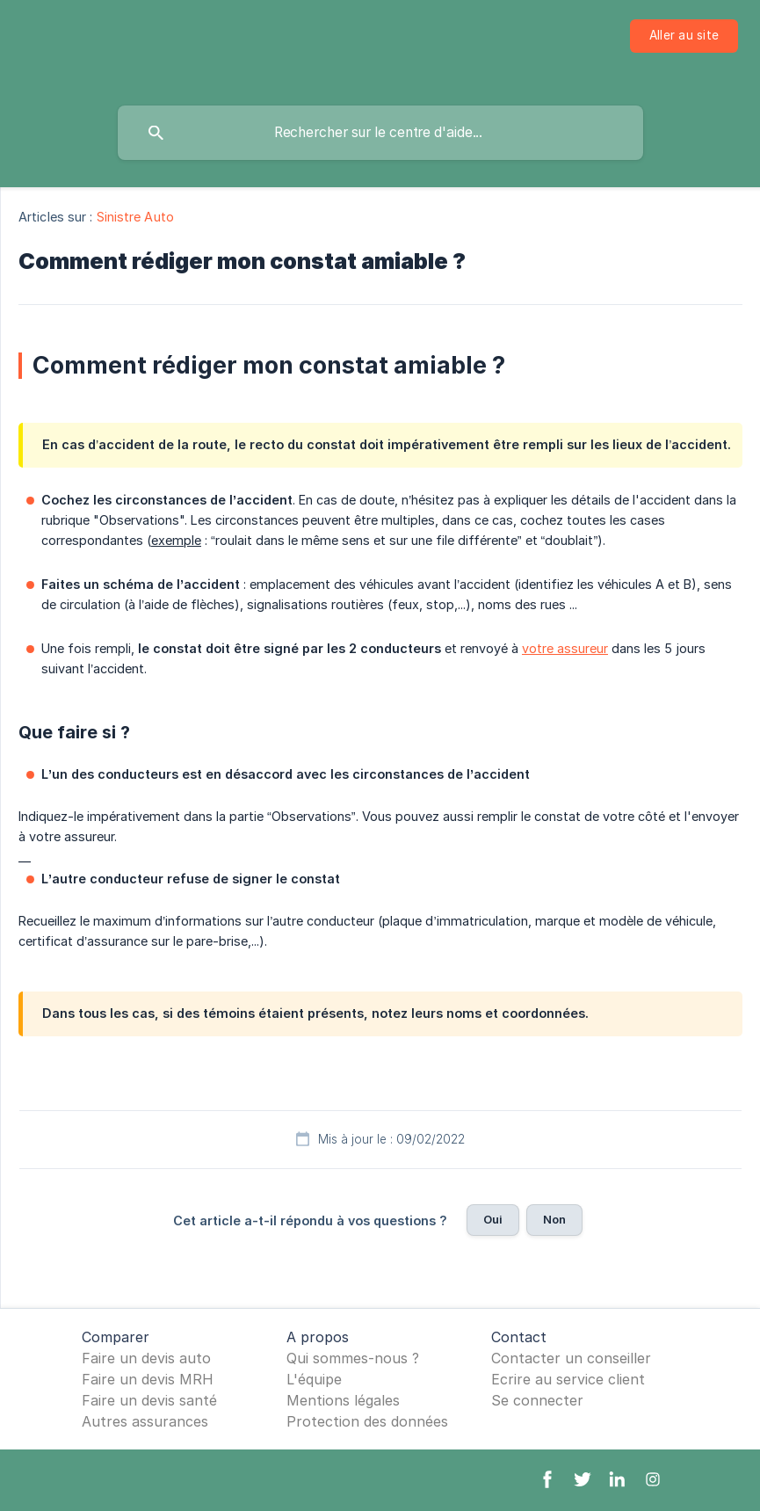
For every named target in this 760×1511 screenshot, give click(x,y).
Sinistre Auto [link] (135, 216)
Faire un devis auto (146, 1358)
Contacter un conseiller (571, 1358)
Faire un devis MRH (148, 1379)
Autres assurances (145, 1421)
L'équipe (314, 1379)
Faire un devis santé (149, 1400)
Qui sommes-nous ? (352, 1358)
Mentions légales (343, 1400)
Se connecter (537, 1400)
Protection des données (367, 1421)
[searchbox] (380, 132)
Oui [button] (493, 1219)
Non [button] (554, 1219)
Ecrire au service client (568, 1379)
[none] (684, 36)
